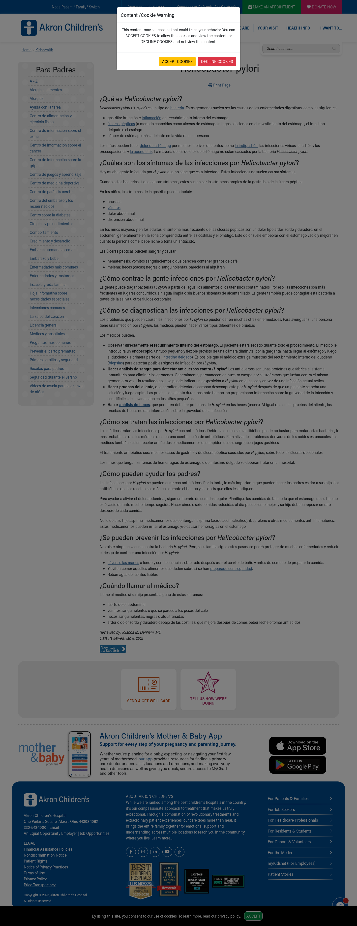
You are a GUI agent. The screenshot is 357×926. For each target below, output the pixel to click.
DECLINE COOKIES (217, 61)
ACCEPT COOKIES (177, 61)
